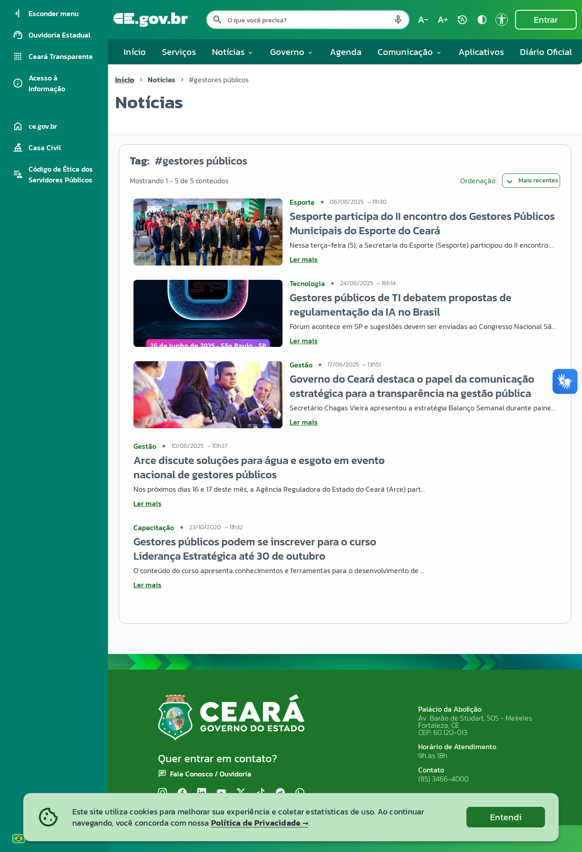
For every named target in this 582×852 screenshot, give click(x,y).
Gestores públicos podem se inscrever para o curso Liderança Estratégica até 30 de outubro (254, 549)
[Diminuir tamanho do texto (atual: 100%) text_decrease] (423, 19)
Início (135, 52)
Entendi (506, 817)
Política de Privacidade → (259, 823)
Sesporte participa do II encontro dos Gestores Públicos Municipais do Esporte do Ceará (422, 223)
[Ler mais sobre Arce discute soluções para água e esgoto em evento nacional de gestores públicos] (279, 503)
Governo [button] (292, 52)
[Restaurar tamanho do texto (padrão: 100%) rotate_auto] (462, 19)
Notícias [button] (233, 52)
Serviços (179, 52)
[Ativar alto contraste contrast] (482, 19)
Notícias (161, 79)
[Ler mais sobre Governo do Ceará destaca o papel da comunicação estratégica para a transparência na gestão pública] (423, 422)
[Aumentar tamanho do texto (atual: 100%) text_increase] (442, 19)
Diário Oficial (546, 52)
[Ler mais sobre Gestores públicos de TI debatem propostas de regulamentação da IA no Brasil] (423, 340)
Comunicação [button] (410, 52)
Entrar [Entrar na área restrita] (546, 19)
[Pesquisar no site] (308, 20)
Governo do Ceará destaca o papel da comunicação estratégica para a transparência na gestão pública (412, 386)
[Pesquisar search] (217, 20)
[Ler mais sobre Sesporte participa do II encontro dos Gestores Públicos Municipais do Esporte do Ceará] (423, 259)
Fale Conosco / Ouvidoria (210, 773)
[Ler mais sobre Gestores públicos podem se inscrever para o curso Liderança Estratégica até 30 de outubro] (279, 584)
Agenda (346, 52)
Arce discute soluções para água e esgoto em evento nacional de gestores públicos (259, 467)
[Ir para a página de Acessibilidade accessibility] (501, 19)
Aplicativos (481, 52)
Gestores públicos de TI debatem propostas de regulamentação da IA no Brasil (400, 305)
